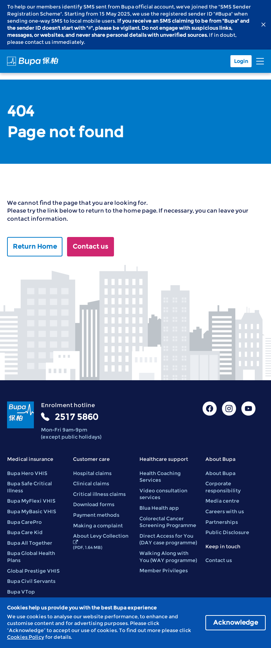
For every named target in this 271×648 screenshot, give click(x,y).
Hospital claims (92, 473)
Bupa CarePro (24, 522)
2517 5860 (76, 417)
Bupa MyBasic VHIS (31, 511)
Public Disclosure (227, 532)
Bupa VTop (21, 592)
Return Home (35, 246)
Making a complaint (98, 525)
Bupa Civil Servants (31, 581)
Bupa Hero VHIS (27, 473)
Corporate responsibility (223, 487)
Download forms (93, 504)
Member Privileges (163, 570)
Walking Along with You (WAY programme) (168, 556)
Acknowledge (235, 622)
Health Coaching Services (160, 477)
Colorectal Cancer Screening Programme (167, 522)
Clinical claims (91, 483)
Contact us (90, 246)
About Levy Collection (100, 541)
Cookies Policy (25, 637)
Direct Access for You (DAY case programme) (168, 539)
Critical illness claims (99, 494)
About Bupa (220, 473)
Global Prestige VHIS (33, 571)
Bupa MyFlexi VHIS (31, 501)
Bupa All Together (29, 543)
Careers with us (224, 511)
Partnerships (221, 522)
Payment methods (96, 515)
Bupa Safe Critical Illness (29, 487)
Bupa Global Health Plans (31, 556)
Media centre (222, 501)
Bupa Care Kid (25, 532)
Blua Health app (159, 508)
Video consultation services (163, 494)
